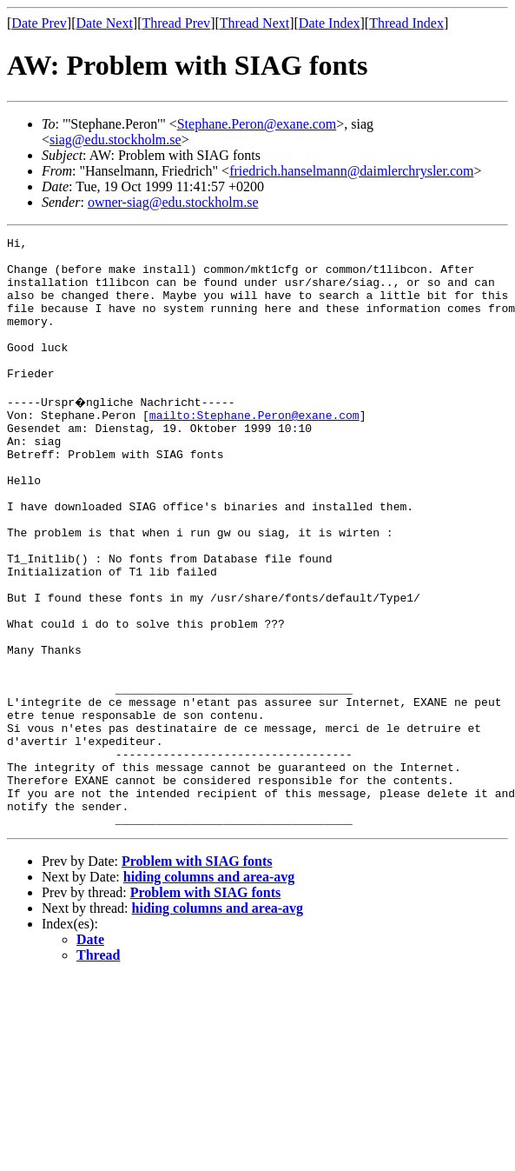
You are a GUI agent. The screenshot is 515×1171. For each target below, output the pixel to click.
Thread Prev (176, 23)
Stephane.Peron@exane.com (257, 123)
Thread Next (254, 23)
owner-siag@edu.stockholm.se (173, 202)
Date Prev (39, 23)
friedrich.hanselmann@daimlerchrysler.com (351, 170)
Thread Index (406, 23)
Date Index (329, 23)
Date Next (104, 23)
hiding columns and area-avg (209, 991)
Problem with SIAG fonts (197, 975)
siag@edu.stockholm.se (116, 139)
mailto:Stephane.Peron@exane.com (254, 448)
